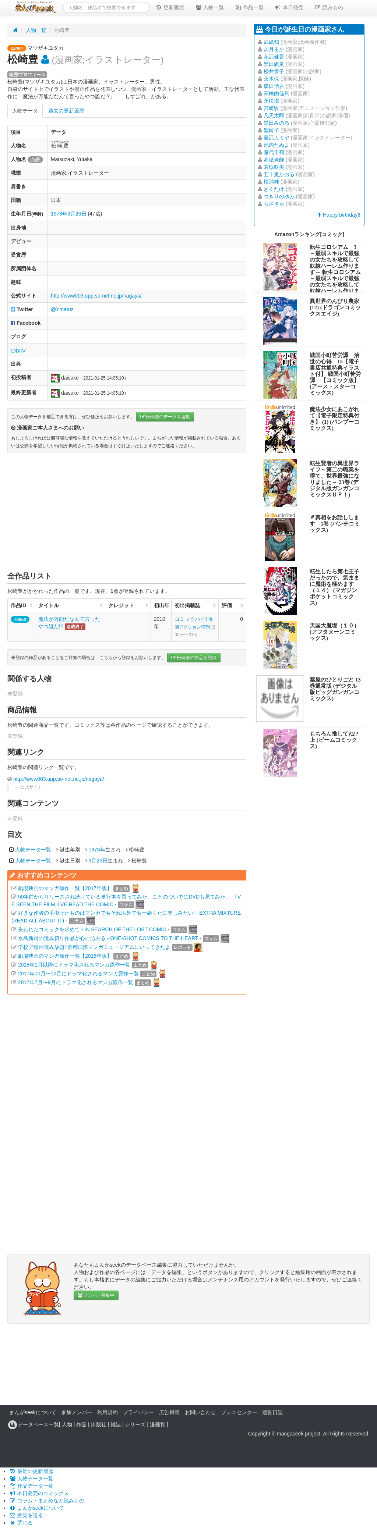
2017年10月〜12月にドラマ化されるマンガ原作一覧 (78, 973)
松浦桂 (271, 182)
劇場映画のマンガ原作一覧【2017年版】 (65, 888)
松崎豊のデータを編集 (165, 416)
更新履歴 (169, 7)
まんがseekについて (32, 1412)
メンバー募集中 (96, 1295)
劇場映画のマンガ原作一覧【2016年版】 (65, 956)
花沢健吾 (274, 57)
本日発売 (289, 7)
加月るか (274, 49)
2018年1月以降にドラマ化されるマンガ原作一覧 (74, 965)
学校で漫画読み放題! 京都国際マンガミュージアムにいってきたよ (94, 947)
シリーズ (135, 1424)
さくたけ (274, 189)
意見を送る (26, 1515)
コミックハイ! (195, 626)
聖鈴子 (271, 130)
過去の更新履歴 (66, 111)
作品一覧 (249, 7)
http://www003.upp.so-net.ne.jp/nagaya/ (96, 296)
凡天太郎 (274, 115)
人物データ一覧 (33, 850)
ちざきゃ (274, 204)
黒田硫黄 (274, 64)
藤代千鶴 (274, 152)
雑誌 (115, 1424)
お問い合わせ (200, 1412)
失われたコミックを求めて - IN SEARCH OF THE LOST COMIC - (93, 929)
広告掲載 (169, 1412)
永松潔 (271, 101)
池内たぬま (276, 145)
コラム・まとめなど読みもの (46, 1501)
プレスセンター (239, 1412)
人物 (67, 1424)
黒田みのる (276, 123)
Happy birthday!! (339, 215)
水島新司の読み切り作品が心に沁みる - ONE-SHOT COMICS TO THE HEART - (109, 938)
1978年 (59, 214)
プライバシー (138, 1412)
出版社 (98, 1424)
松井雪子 (274, 71)
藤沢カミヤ (276, 137)
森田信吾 (274, 86)
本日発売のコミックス (39, 1493)
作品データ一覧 (31, 1486)
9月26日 (76, 214)
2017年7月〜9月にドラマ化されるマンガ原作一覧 (75, 982)
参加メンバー (76, 1412)
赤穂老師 (274, 160)
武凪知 (271, 42)
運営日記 (272, 1412)
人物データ (25, 111)
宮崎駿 (271, 108)
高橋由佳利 (276, 93)
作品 (81, 1424)
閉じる (21, 1523)
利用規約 (107, 1412)
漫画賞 (157, 1424)
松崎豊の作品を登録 (193, 657)
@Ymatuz (62, 309)
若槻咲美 (274, 167)
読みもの (328, 7)
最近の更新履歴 (31, 1471)
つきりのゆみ (279, 196)
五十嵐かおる (279, 174)
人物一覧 (209, 7)
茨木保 (271, 79)
